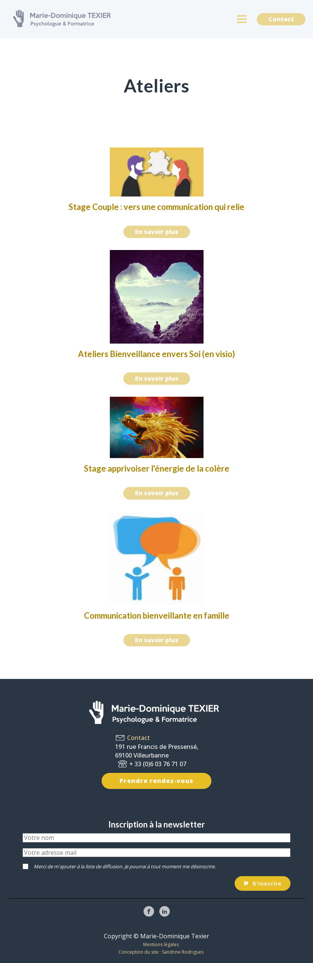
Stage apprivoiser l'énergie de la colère (156, 468)
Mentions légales (161, 944)
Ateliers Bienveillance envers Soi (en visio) (156, 354)
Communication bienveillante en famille (156, 615)
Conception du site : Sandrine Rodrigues (161, 952)
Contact (281, 19)
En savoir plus (156, 232)
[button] (263, 883)
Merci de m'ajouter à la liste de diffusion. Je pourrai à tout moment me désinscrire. (125, 866)
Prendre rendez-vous (156, 781)
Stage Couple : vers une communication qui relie (156, 207)
